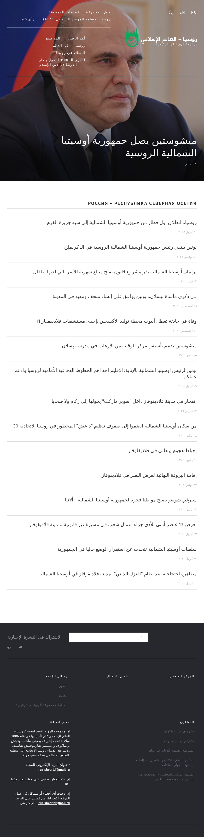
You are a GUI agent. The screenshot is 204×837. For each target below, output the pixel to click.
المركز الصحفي (181, 676)
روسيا (80, 45)
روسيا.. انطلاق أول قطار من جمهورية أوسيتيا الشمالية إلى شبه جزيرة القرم (122, 222)
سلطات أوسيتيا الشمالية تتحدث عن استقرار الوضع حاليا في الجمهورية (127, 549)
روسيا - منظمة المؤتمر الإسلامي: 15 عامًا (76, 19)
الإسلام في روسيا (70, 53)
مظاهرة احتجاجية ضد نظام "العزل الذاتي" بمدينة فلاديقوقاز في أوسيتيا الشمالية (117, 574)
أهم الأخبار (76, 38)
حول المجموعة (98, 12)
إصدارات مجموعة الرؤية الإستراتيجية (41, 705)
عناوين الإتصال (119, 676)
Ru (194, 12)
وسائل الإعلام (56, 676)
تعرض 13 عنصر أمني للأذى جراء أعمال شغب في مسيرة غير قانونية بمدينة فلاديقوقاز (113, 524)
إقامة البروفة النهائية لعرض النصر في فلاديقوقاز (149, 475)
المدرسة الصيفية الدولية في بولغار (170, 750)
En (182, 12)
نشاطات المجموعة (64, 12)
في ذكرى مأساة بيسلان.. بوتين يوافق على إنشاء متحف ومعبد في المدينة (124, 296)
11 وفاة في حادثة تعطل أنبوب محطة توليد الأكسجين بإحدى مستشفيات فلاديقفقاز (116, 321)
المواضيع (53, 38)
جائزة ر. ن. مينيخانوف (179, 741)
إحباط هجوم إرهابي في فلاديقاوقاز (162, 450)
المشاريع (187, 721)
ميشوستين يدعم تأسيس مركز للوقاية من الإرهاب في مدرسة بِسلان (129, 345)
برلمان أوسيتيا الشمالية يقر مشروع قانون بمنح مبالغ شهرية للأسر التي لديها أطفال (115, 272)
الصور (63, 686)
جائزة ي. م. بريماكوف (179, 731)
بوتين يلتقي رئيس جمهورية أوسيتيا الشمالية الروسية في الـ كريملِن (130, 247)
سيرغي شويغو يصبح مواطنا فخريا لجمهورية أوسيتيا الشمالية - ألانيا (131, 500)
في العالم (61, 45)
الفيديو (62, 695)
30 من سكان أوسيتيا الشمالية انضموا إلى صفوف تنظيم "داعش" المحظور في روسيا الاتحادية (105, 426)
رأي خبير (27, 19)
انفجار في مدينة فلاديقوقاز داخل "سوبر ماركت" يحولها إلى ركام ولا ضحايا (124, 401)
